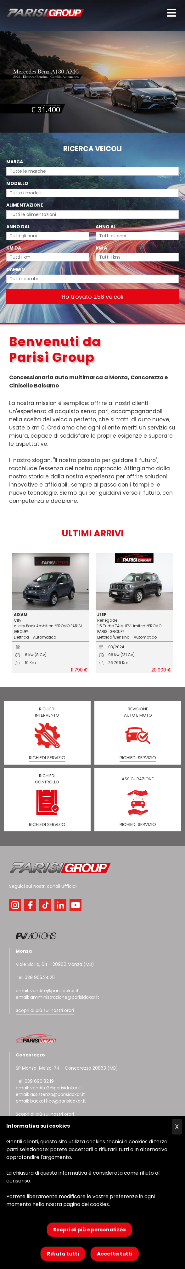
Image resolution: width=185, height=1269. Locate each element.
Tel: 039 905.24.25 (35, 977)
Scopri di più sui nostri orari (45, 1010)
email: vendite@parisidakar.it (47, 990)
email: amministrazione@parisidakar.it (57, 997)
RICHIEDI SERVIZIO (47, 758)
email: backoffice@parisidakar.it (51, 1101)
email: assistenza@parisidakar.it (50, 1094)
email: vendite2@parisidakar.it (48, 1088)
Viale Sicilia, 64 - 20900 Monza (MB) (55, 964)
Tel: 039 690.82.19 (35, 1081)
